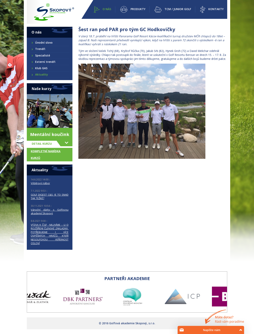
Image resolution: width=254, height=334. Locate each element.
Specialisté (42, 55)
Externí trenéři (45, 62)
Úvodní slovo (44, 42)
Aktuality (41, 74)
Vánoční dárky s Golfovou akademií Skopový (49, 211)
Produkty (138, 9)
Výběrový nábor (40, 183)
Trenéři (40, 49)
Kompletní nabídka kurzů (46, 154)
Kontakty (216, 9)
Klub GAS (41, 68)
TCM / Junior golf (178, 9)
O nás (107, 9)
